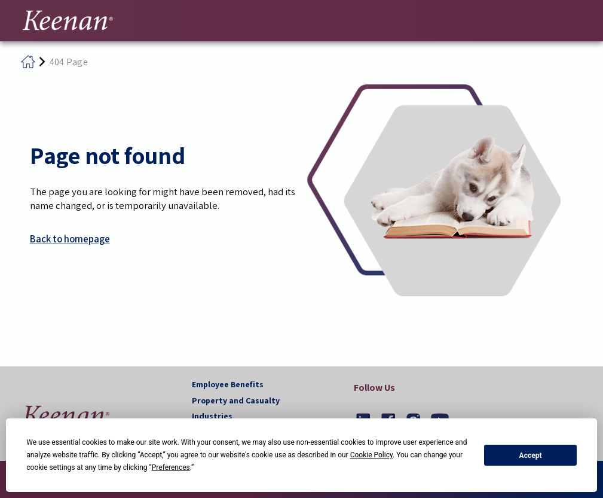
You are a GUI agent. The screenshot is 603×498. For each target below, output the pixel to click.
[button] (66, 415)
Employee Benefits (228, 384)
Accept (530, 455)
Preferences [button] (171, 467)
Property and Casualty (236, 400)
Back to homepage (70, 238)
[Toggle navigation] (579, 19)
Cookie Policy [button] (371, 455)
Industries (212, 416)
